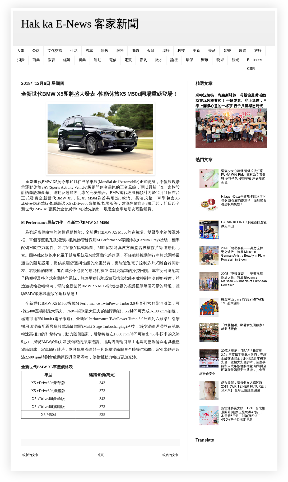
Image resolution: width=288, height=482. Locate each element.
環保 (189, 60)
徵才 (158, 60)
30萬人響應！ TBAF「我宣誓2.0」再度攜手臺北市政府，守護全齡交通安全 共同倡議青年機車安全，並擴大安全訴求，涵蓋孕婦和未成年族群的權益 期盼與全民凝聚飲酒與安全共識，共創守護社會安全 (233, 362)
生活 (74, 50)
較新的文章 (30, 455)
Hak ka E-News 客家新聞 (79, 24)
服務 (120, 50)
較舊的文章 (170, 455)
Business (254, 60)
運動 (97, 60)
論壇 (174, 60)
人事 (20, 50)
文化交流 (55, 50)
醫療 (204, 60)
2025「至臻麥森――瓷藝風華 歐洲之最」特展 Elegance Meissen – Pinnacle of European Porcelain (244, 279)
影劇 (143, 60)
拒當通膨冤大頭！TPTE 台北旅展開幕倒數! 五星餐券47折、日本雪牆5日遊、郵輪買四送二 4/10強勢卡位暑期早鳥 (243, 413)
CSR (251, 68)
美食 (196, 50)
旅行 (258, 50)
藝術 (220, 60)
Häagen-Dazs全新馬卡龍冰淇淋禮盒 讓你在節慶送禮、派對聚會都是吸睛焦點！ (243, 200)
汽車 (89, 50)
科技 (181, 50)
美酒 (212, 50)
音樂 (227, 50)
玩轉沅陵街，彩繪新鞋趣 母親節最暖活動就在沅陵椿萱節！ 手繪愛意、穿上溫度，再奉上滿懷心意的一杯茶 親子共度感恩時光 (231, 100)
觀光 (235, 60)
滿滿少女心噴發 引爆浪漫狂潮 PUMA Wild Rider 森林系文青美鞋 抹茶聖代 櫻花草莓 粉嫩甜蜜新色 (243, 176)
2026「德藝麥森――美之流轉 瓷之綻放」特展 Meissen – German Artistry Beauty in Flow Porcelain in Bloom (243, 253)
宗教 (104, 50)
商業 (36, 60)
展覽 (242, 50)
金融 (150, 50)
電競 (128, 60)
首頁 (100, 455)
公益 (36, 50)
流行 (166, 50)
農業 (82, 60)
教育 (51, 60)
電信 (113, 60)
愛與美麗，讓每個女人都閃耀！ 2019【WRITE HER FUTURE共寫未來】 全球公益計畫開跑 (243, 386)
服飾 (135, 50)
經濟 (67, 60)
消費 (21, 60)
